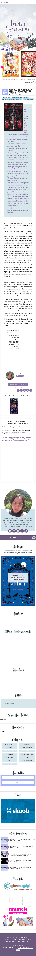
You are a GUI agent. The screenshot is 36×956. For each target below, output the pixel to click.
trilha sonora (27, 761)
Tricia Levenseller (28, 99)
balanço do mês (27, 748)
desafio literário (10, 751)
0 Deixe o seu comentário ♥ (18, 384)
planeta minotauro (8, 99)
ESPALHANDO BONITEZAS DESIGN (24, 948)
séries (27, 757)
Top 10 (10, 748)
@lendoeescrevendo (9, 703)
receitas (10, 754)
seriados (10, 757)
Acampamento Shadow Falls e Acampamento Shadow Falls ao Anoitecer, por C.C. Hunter (20, 854)
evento (28, 751)
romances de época (27, 754)
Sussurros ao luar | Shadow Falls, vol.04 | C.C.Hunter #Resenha (18, 577)
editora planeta (17, 97)
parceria (26, 97)
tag (10, 761)
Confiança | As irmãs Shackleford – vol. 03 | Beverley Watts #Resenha (9, 81)
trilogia (10, 764)
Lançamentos (10, 744)
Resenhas (18, 99)
